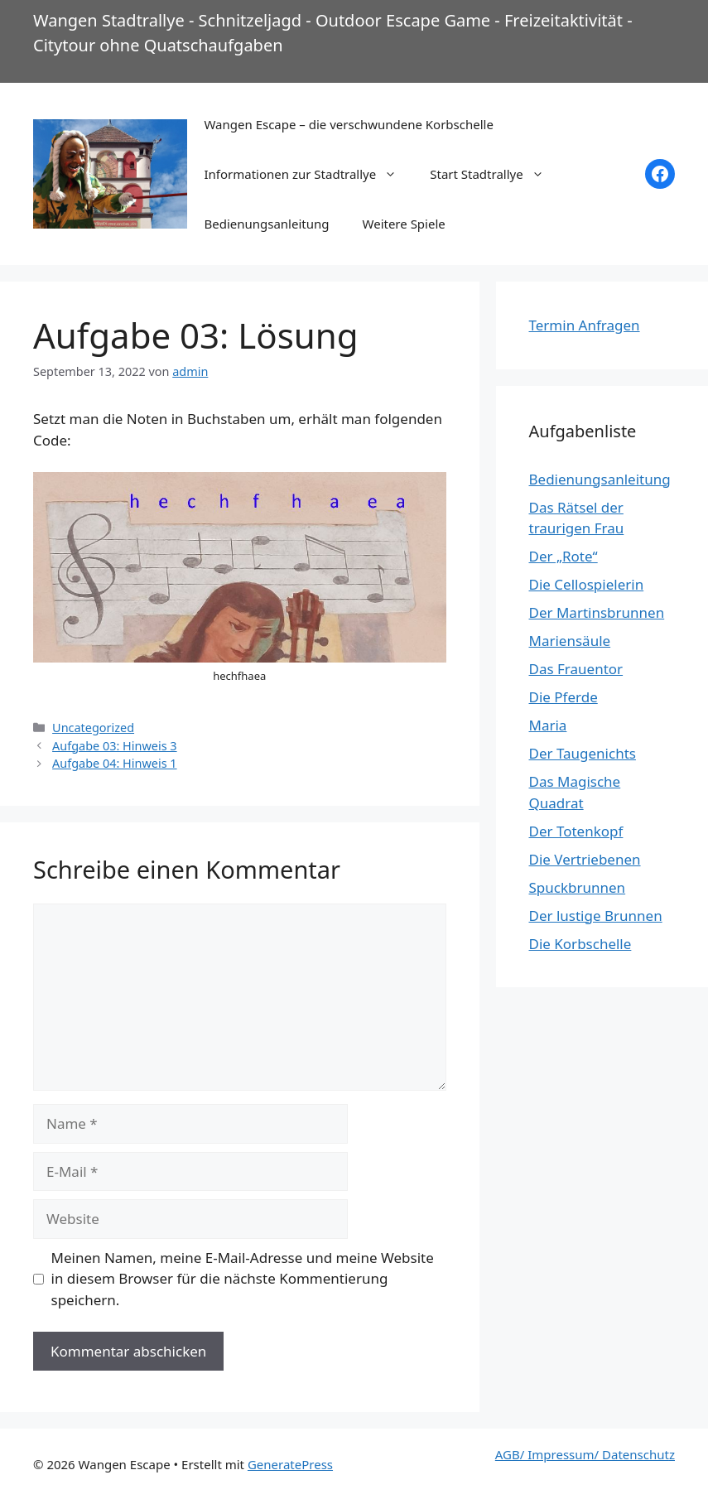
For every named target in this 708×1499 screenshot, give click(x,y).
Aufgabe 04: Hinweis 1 (114, 763)
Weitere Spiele (404, 223)
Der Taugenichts (582, 753)
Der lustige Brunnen (595, 915)
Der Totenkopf (576, 831)
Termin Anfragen (584, 325)
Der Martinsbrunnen (597, 612)
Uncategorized (93, 727)
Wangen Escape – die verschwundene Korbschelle (348, 124)
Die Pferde (563, 696)
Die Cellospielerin (586, 584)
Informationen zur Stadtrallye (308, 174)
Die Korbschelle (580, 943)
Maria (548, 725)
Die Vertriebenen (585, 859)
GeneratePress (290, 1464)
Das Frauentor (576, 668)
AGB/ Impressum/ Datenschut (582, 1454)
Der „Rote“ (563, 556)
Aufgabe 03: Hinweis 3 (114, 746)
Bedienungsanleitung (266, 223)
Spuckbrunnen (577, 887)
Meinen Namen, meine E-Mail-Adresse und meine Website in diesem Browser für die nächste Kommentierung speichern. (242, 1278)
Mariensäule (570, 640)
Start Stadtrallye (495, 174)
